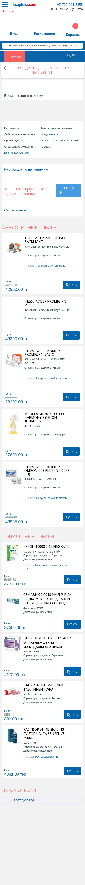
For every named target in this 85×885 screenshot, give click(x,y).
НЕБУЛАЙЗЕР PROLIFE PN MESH (45, 303)
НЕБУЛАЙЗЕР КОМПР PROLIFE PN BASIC (42, 352)
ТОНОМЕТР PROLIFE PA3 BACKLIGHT (44, 240)
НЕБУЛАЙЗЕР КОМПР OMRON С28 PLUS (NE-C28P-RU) (47, 470)
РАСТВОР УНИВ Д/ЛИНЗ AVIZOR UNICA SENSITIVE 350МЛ (44, 733)
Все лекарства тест (16, 152)
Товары (15, 57)
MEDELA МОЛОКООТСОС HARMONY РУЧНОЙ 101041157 (45, 417)
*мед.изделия (49, 134)
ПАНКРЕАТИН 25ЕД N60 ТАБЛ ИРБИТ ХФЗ (43, 687)
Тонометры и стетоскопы (50, 265)
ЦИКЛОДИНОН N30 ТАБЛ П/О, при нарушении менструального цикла (47, 642)
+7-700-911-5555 (70, 4)
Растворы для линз (46, 756)
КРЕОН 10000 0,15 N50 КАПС (46, 546)
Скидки (70, 55)
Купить (71, 284)
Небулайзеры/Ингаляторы (51, 378)
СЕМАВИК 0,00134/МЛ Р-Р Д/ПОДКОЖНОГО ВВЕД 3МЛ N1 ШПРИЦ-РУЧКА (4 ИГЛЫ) (47, 598)
